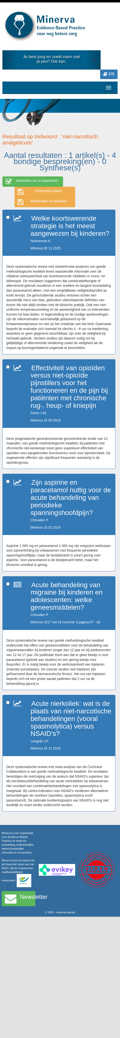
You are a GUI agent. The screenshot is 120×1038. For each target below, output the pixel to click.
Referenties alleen (40, 191)
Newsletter (20, 898)
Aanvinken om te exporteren (32, 181)
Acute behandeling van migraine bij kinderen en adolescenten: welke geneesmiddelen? (67, 596)
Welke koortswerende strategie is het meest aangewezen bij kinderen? (70, 226)
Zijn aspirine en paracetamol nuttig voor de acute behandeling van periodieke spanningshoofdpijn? (71, 497)
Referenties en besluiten (42, 202)
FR (108, 74)
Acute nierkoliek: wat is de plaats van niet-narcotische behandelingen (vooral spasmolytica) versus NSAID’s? (71, 718)
